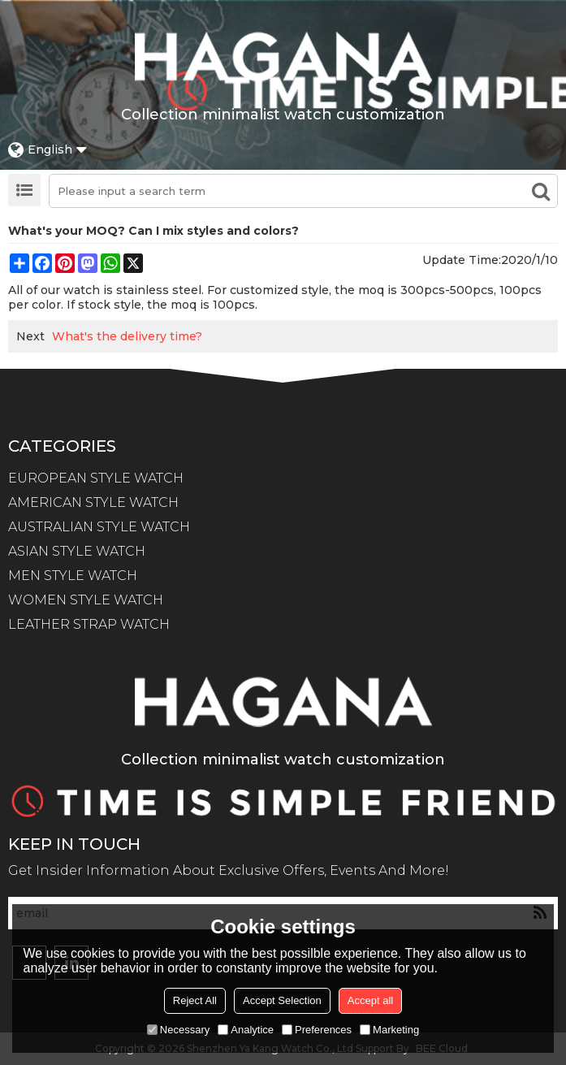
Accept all (370, 1000)
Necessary (178, 1030)
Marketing (389, 1030)
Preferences (317, 1030)
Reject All (195, 1000)
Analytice (246, 1030)
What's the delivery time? (127, 336)
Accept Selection (282, 1000)
